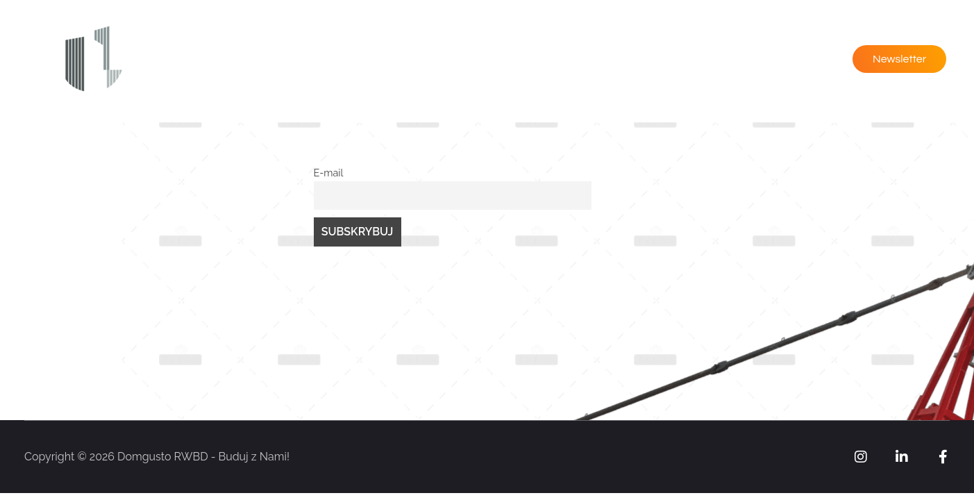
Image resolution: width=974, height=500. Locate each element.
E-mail (329, 172)
